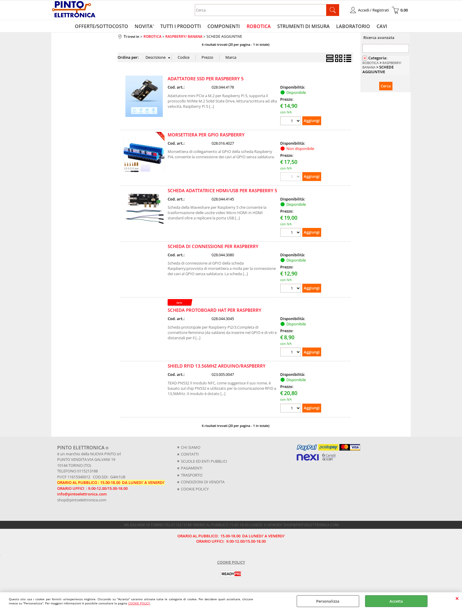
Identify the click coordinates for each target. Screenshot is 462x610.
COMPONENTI (224, 27)
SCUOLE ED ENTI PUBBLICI (204, 462)
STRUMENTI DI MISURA (302, 27)
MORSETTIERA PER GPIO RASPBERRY (206, 136)
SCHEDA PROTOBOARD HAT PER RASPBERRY (214, 311)
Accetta (396, 601)
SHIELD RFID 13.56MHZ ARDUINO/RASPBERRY (216, 367)
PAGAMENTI (191, 469)
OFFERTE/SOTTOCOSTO (104, 27)
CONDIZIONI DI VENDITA (203, 483)
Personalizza (327, 601)
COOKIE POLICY (139, 603)
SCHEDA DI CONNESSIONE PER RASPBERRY (213, 247)
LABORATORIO (352, 27)
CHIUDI (457, 598)
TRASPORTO (191, 476)
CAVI (379, 27)
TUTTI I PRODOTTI (181, 27)
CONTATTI (190, 455)
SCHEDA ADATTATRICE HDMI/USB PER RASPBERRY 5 (222, 192)
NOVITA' (146, 27)
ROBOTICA (258, 27)
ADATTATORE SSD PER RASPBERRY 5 (206, 80)
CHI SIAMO (190, 448)
